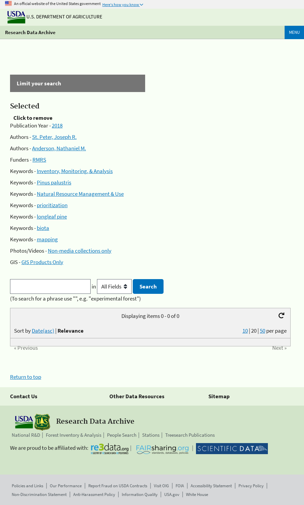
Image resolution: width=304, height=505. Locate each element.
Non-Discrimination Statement (39, 494)
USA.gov (171, 494)
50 (262, 330)
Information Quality (140, 494)
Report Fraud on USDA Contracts (117, 486)
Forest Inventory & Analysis (73, 435)
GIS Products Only (42, 262)
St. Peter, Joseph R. (54, 137)
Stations (151, 435)
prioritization (52, 205)
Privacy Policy (251, 486)
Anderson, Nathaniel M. (59, 148)
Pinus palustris (54, 182)
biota (43, 228)
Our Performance (66, 486)
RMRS (39, 159)
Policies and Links (27, 486)
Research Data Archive (30, 32)
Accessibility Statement (211, 486)
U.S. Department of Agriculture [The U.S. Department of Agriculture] (54, 16)
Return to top (25, 377)
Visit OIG (161, 486)
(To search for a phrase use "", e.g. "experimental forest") (75, 298)
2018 (57, 125)
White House (197, 494)
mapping (47, 239)
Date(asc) (43, 330)
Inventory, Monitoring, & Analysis (75, 171)
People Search (121, 435)
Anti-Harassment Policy (94, 494)
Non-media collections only (79, 250)
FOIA (180, 486)
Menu (294, 32)
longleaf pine (52, 216)
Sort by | (49, 330)
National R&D (26, 435)
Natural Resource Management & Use (80, 193)
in (112, 286)
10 (245, 330)
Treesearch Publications (190, 435)
